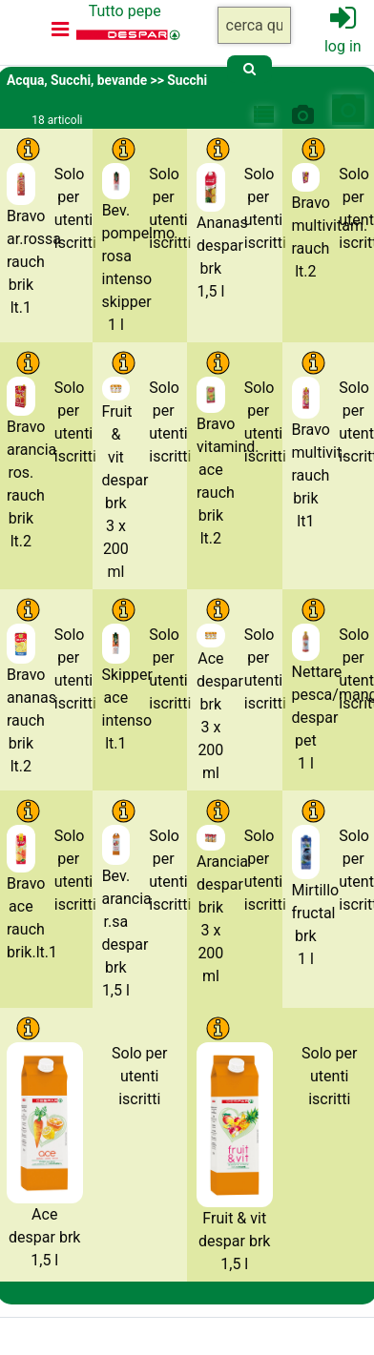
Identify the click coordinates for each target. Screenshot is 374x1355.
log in (343, 46)
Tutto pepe (125, 11)
